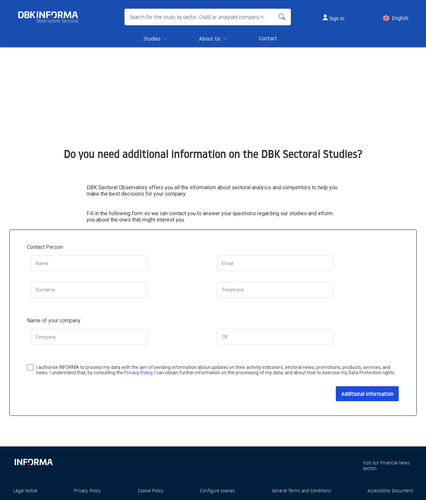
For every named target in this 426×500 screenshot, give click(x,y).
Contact (268, 38)
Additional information (367, 394)
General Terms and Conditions (301, 490)
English (400, 18)
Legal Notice (25, 490)
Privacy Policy (138, 372)
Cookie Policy (150, 490)
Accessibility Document (390, 490)
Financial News (395, 462)
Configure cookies (217, 490)
